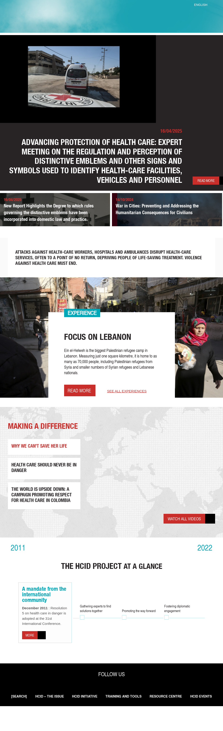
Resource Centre (183, 715)
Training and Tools (139, 715)
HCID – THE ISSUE (60, 715)
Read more (195, 186)
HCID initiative (97, 715)
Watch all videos (181, 531)
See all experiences (129, 404)
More (31, 651)
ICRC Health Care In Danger (111, 17)
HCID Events (113, 721)
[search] (27, 715)
